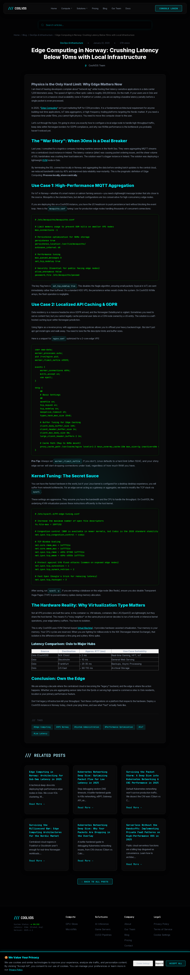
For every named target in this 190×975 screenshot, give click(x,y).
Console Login (168, 8)
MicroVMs (71, 929)
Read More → (37, 804)
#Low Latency (40, 733)
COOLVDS (18, 8)
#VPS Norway (62, 727)
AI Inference (102, 924)
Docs (128, 8)
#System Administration (86, 727)
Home (55, 8)
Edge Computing (49, 108)
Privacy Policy (161, 924)
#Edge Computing (42, 727)
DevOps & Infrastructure (41, 35)
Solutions (81, 8)
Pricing (96, 8)
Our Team (117, 8)
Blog (106, 8)
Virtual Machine (85, 628)
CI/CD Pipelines (103, 934)
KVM (44, 160)
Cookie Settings (162, 934)
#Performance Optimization (119, 727)
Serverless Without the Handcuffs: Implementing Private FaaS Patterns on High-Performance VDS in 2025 (143, 832)
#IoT (141, 727)
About (127, 924)
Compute (66, 8)
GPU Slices (72, 924)
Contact (128, 945)
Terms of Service (163, 929)
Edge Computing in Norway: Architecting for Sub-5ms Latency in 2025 (46, 775)
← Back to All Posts (95, 881)
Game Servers (102, 929)
